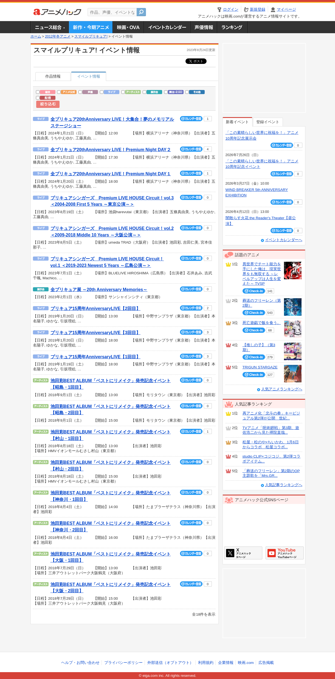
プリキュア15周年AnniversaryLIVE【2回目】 (95, 308)
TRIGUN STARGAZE (260, 367)
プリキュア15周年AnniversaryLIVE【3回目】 (95, 332)
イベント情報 (88, 76)
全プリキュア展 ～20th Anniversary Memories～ (99, 289)
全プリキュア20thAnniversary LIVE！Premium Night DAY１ (110, 173)
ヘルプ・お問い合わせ (80, 663)
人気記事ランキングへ (283, 485)
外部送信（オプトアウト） (170, 663)
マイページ (286, 9)
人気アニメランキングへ (281, 389)
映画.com (246, 663)
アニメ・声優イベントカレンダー (167, 27)
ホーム (35, 36)
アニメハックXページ (243, 552)
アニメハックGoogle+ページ (285, 552)
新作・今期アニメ (90, 27)
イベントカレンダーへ (283, 240)
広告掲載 (266, 663)
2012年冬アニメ (58, 36)
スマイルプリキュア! (91, 36)
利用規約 (205, 663)
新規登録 (257, 9)
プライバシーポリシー (123, 663)
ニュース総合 (49, 27)
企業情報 (225, 663)
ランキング (232, 27)
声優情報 (204, 27)
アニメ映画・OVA (128, 27)
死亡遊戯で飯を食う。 (262, 323)
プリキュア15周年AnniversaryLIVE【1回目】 (95, 356)
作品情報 (53, 76)
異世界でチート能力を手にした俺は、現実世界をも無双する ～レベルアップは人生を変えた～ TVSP (262, 274)
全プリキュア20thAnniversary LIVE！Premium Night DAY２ (110, 149)
